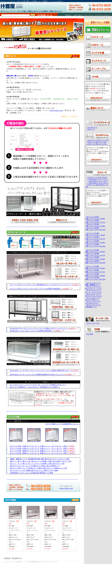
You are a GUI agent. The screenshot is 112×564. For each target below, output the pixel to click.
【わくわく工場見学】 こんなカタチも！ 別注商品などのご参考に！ (34, 387)
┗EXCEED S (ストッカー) (97, 181)
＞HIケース (90, 129)
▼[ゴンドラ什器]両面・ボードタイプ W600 (95, 251)
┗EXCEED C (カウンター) (97, 183)
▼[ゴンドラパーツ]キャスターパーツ (93, 302)
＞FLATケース (91, 127)
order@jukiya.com (56, 110)
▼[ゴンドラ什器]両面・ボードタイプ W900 (95, 258)
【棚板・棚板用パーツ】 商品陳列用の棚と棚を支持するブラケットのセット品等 (39, 459)
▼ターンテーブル (93, 323)
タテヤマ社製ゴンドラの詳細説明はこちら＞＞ (62, 424)
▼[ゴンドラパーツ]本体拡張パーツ (93, 306)
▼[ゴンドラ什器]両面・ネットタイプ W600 (95, 267)
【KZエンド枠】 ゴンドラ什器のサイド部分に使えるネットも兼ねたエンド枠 (38, 468)
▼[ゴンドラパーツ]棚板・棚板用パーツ (93, 284)
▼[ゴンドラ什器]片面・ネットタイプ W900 (95, 241)
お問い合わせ (78, 15)
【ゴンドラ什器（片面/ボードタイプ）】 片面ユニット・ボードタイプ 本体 (42, 446)
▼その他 (89, 334)
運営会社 (68, 15)
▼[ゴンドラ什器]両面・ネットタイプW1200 (95, 278)
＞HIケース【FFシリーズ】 (96, 142)
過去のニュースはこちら (70, 116)
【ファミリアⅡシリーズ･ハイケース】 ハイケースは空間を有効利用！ (39, 288)
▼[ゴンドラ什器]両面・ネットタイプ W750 (95, 271)
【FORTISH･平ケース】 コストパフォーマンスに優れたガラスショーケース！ (42, 328)
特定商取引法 (17, 558)
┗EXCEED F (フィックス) (97, 179)
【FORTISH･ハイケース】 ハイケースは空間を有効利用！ (35, 331)
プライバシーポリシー (103, 15)
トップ (108, 17)
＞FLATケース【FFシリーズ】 (97, 140)
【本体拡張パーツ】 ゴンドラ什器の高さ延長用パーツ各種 (31, 473)
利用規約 (7, 558)
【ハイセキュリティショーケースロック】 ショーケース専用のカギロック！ (37, 385)
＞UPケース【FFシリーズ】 (96, 144)
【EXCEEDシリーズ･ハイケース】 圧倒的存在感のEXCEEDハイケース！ (41, 374)
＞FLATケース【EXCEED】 (96, 177)
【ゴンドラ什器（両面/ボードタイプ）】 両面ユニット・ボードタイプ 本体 (42, 451)
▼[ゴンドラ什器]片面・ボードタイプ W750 (95, 221)
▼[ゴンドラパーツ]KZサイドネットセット (93, 295)
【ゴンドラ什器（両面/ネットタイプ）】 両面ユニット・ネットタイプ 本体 (42, 453)
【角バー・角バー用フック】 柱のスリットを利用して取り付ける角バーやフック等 (40, 461)
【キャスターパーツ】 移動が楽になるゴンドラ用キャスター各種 (33, 470)
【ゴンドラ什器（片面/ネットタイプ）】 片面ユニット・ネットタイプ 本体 (42, 448)
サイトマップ (89, 15)
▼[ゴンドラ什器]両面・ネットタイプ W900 (95, 274)
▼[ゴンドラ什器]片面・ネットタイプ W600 (95, 234)
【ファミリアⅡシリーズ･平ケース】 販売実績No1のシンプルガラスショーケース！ (44, 285)
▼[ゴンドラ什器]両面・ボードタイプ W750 (95, 254)
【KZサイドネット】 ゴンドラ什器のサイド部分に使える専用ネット (34, 466)
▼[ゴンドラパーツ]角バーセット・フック (93, 287)
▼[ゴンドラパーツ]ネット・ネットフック (93, 291)
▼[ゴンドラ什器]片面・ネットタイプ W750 (95, 238)
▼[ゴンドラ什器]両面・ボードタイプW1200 (95, 262)
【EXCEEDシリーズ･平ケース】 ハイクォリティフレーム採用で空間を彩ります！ (44, 370)
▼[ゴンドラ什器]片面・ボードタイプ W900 (95, 225)
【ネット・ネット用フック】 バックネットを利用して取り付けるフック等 (37, 463)
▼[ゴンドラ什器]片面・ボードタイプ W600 (95, 217)
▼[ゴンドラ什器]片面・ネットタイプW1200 (95, 245)
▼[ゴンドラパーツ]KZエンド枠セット (93, 298)
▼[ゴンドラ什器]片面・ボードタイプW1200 (95, 228)
